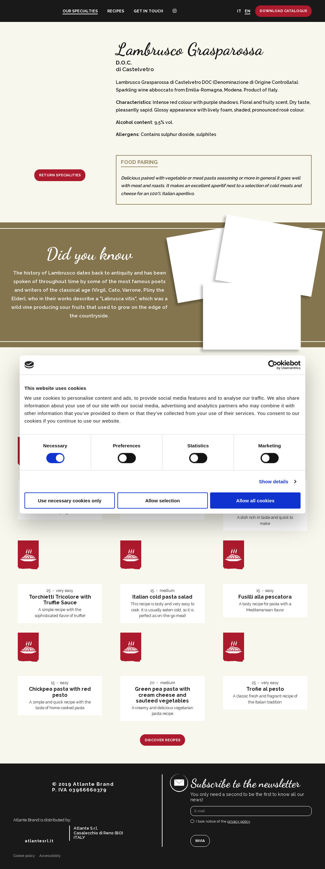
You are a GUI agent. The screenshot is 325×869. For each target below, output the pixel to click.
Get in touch (148, 11)
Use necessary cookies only (69, 500)
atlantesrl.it (39, 841)
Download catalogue (283, 11)
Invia (200, 841)
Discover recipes (163, 740)
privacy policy (238, 821)
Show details (274, 481)
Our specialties (80, 11)
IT (239, 11)
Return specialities (60, 175)
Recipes (115, 11)
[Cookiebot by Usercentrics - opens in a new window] (273, 365)
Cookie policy (24, 856)
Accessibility (50, 856)
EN (247, 11)
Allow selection (162, 500)
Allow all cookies (255, 500)
